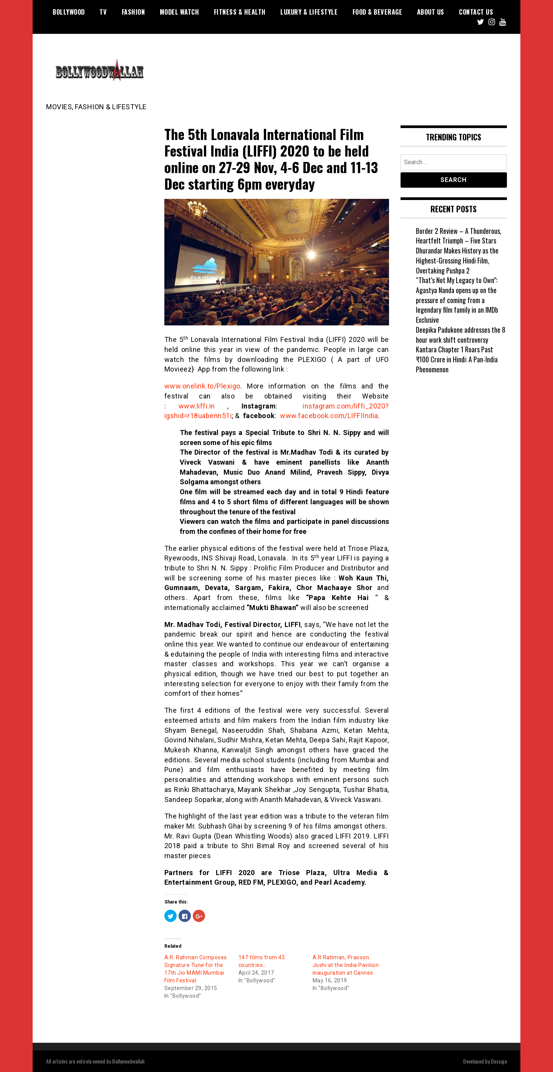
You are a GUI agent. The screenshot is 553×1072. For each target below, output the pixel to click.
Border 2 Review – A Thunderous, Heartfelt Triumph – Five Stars (459, 236)
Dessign (499, 1061)
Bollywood (69, 12)
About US (430, 12)
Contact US (476, 12)
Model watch (179, 12)
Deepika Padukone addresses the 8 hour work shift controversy (460, 335)
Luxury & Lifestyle (309, 12)
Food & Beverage (377, 12)
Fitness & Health (240, 12)
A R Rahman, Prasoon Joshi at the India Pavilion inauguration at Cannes (346, 965)
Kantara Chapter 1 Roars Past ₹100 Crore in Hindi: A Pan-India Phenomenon (457, 359)
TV (103, 12)
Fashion (133, 12)
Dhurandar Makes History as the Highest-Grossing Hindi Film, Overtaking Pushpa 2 (457, 260)
